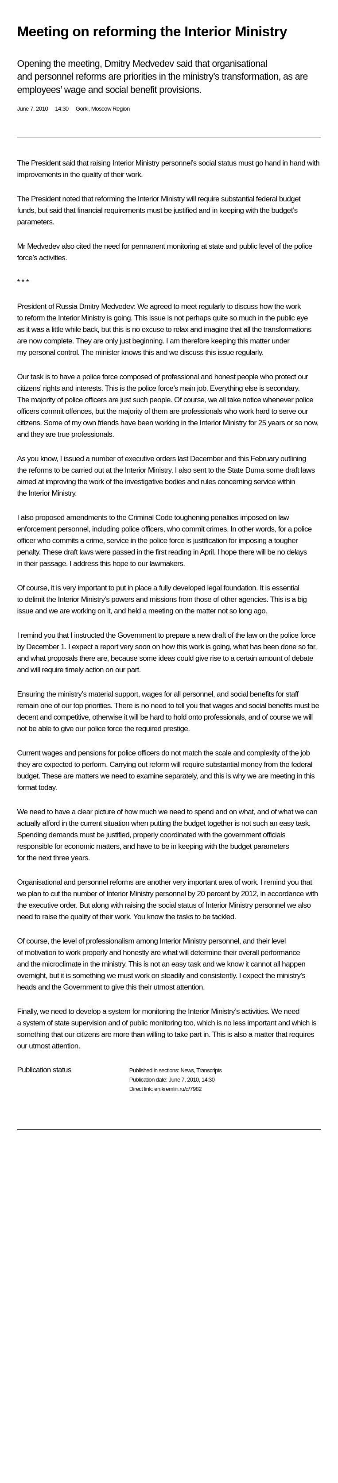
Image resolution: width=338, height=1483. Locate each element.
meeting (160, 611)
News (187, 1070)
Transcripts (208, 1070)
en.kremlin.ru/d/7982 (178, 1089)
